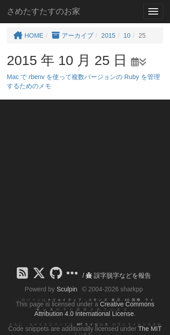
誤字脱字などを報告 (118, 275)
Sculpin (67, 289)
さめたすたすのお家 (43, 11)
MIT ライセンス (93, 324)
